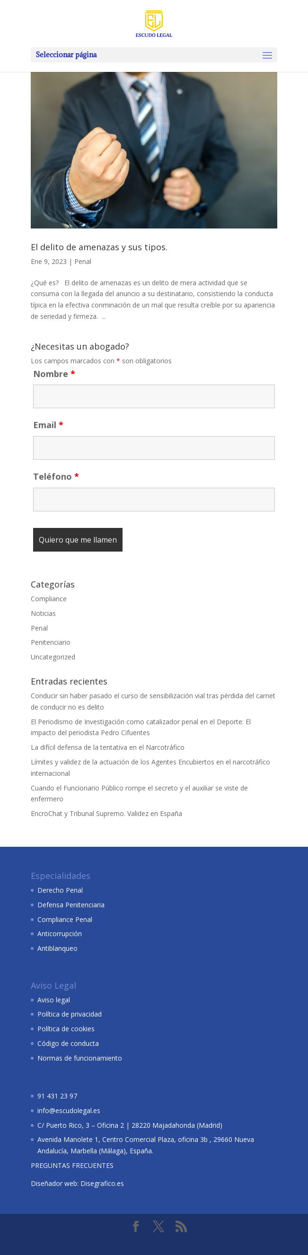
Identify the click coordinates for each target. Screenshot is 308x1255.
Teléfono (56, 476)
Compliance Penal (64, 919)
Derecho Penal (60, 890)
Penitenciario (50, 642)
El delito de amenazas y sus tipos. (99, 247)
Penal (82, 261)
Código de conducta (68, 1043)
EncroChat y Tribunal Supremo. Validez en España (106, 813)
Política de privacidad (69, 1013)
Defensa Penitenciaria (71, 904)
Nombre (54, 373)
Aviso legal (53, 999)
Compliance (49, 598)
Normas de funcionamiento (79, 1057)
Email (48, 424)
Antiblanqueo (57, 948)
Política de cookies (66, 1028)
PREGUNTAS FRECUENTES (72, 1165)
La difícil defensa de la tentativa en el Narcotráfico (108, 747)
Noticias (43, 613)
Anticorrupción (59, 933)
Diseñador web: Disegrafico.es (77, 1183)
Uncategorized (53, 656)
